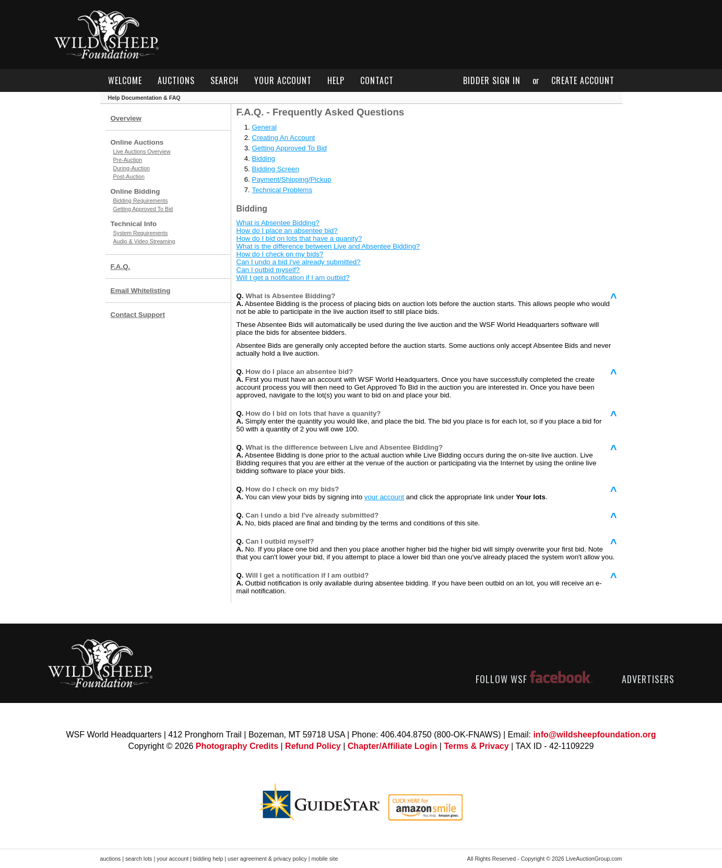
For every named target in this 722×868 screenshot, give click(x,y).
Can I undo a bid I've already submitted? (298, 262)
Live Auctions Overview (142, 151)
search (224, 80)
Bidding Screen (275, 169)
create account (582, 80)
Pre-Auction (128, 160)
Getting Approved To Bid (143, 209)
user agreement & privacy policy (267, 858)
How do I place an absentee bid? (287, 230)
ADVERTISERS (648, 679)
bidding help (208, 858)
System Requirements (140, 233)
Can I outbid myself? (268, 270)
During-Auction (131, 168)
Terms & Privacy (476, 746)
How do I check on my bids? (280, 254)
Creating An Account (283, 138)
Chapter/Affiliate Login (392, 746)
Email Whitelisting (141, 291)
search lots (138, 858)
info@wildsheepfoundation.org (594, 734)
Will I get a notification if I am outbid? (293, 277)
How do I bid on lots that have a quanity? (299, 238)
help (336, 80)
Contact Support (138, 315)
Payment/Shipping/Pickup (292, 179)
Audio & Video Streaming (144, 241)
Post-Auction (129, 176)
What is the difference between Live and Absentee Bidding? (328, 246)
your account (283, 80)
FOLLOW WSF (534, 679)
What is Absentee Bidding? (277, 223)
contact (377, 80)
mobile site (324, 858)
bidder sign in (491, 80)
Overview (126, 118)
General (264, 127)
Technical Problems (282, 190)
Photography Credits (237, 746)
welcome (125, 80)
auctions (176, 80)
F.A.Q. (121, 267)
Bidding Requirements (140, 200)
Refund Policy (313, 746)
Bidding (263, 158)
